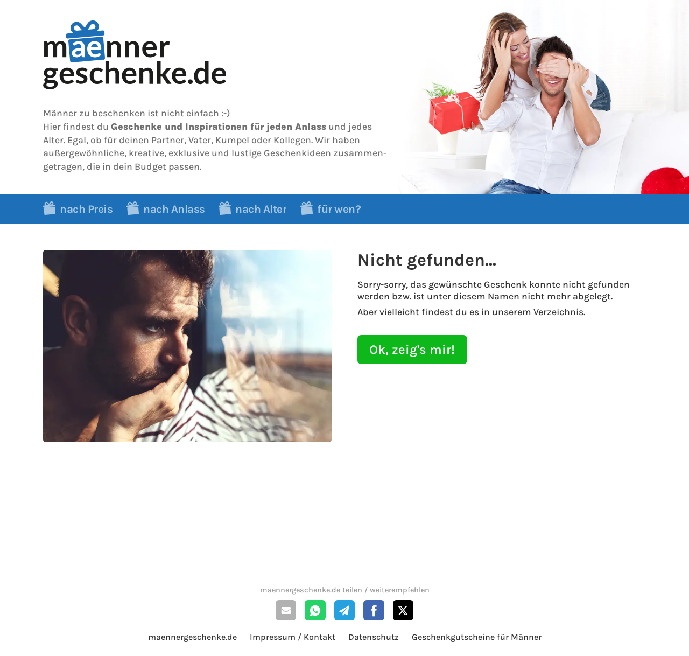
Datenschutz (373, 637)
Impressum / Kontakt (292, 637)
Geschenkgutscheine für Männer (477, 637)
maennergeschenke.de (192, 637)
